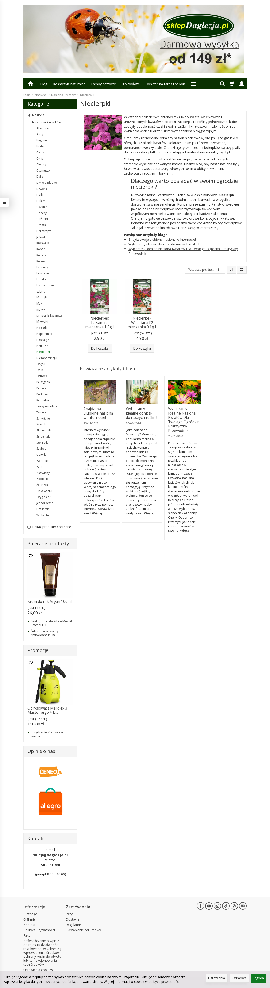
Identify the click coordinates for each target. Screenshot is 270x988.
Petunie (41, 388)
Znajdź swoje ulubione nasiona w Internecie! (162, 239)
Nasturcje (42, 340)
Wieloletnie (43, 515)
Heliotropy (43, 231)
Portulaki (42, 394)
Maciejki (41, 297)
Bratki (40, 146)
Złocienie (42, 479)
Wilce (39, 467)
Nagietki (41, 328)
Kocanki (41, 255)
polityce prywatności (164, 981)
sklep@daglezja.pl (50, 855)
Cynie (40, 158)
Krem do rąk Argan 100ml (49, 601)
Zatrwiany (43, 473)
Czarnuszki (43, 170)
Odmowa (239, 978)
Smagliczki (43, 437)
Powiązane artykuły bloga (107, 368)
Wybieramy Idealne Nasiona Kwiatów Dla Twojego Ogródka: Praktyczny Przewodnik (183, 419)
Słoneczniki (43, 430)
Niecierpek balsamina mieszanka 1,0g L (100, 322)
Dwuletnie (43, 509)
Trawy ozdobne (46, 406)
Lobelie (41, 279)
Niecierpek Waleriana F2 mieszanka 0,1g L (142, 322)
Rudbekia (42, 400)
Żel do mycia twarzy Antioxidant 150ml (44, 633)
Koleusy (41, 261)
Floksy (40, 201)
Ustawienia (216, 978)
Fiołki (39, 195)
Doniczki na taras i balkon (165, 83)
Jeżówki (41, 237)
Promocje (37, 650)
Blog (43, 83)
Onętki (40, 364)
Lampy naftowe (103, 83)
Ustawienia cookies (38, 970)
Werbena (42, 461)
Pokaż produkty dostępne (49, 527)
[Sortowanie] (231, 270)
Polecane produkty (48, 543)
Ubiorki (41, 455)
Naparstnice (44, 334)
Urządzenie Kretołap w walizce (47, 734)
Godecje (42, 213)
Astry (39, 134)
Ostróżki (42, 376)
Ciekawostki (44, 491)
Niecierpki (43, 352)
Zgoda (259, 978)
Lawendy (42, 267)
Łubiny (40, 292)
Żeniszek (42, 485)
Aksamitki (42, 128)
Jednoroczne (44, 503)
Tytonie (41, 412)
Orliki (39, 370)
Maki (39, 303)
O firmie (29, 919)
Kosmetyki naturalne (69, 83)
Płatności (30, 914)
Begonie (41, 140)
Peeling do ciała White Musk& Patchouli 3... (51, 623)
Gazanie (41, 207)
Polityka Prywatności (39, 930)
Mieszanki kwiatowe (49, 316)
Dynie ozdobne (46, 183)
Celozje (41, 152)
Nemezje (42, 346)
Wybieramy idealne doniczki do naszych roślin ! (163, 244)
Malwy (40, 310)
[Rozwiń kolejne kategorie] (193, 83)
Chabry (41, 164)
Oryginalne (43, 497)
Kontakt (29, 925)
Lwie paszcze (45, 285)
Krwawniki (43, 243)
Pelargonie (43, 382)
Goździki (42, 219)
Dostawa (73, 919)
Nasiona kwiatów (46, 122)
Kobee (40, 249)
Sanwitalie (43, 418)
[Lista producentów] (205, 270)
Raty (26, 935)
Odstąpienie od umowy (83, 930)
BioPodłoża (131, 83)
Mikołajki (42, 322)
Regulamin (74, 925)
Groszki (41, 225)
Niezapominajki (46, 358)
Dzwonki (42, 189)
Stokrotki (42, 443)
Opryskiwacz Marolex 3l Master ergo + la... (47, 710)
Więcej (97, 513)
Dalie (39, 177)
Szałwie (41, 448)
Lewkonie (42, 273)
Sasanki (41, 424)
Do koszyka (100, 348)
